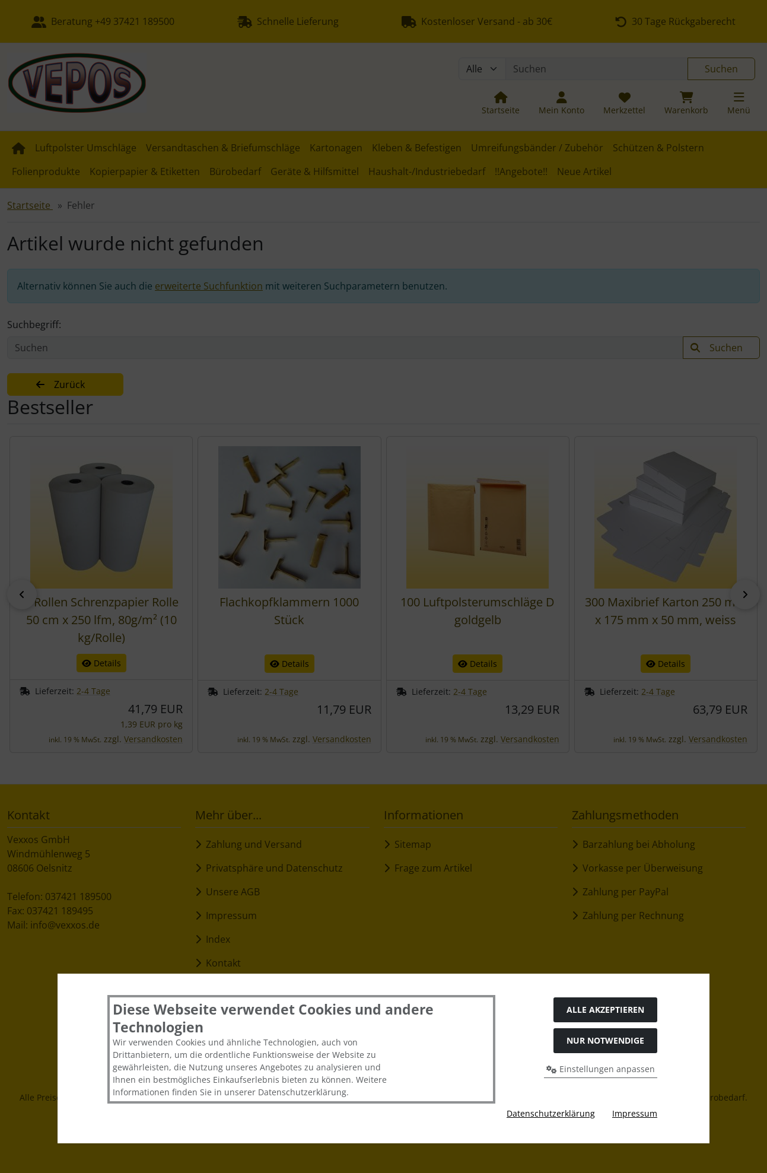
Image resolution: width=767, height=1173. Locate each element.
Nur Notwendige (605, 1040)
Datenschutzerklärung (551, 1113)
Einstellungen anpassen (600, 1069)
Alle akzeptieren (605, 1009)
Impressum (634, 1113)
